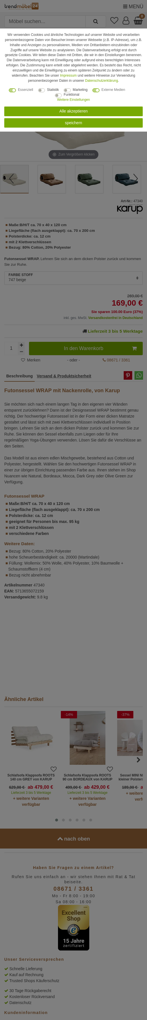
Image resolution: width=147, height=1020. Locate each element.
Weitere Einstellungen (73, 100)
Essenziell (25, 90)
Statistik (53, 90)
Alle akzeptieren (73, 111)
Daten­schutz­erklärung (101, 81)
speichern (73, 122)
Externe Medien (113, 90)
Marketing (80, 90)
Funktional (71, 95)
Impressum (68, 75)
